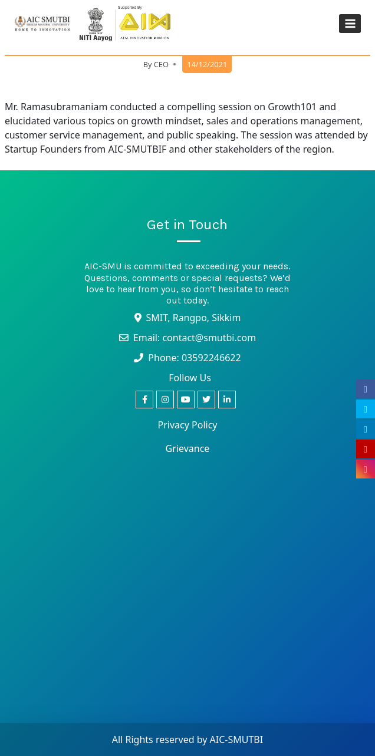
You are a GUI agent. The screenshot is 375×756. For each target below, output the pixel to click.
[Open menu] (350, 23)
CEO (161, 64)
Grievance (188, 448)
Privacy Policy (188, 424)
